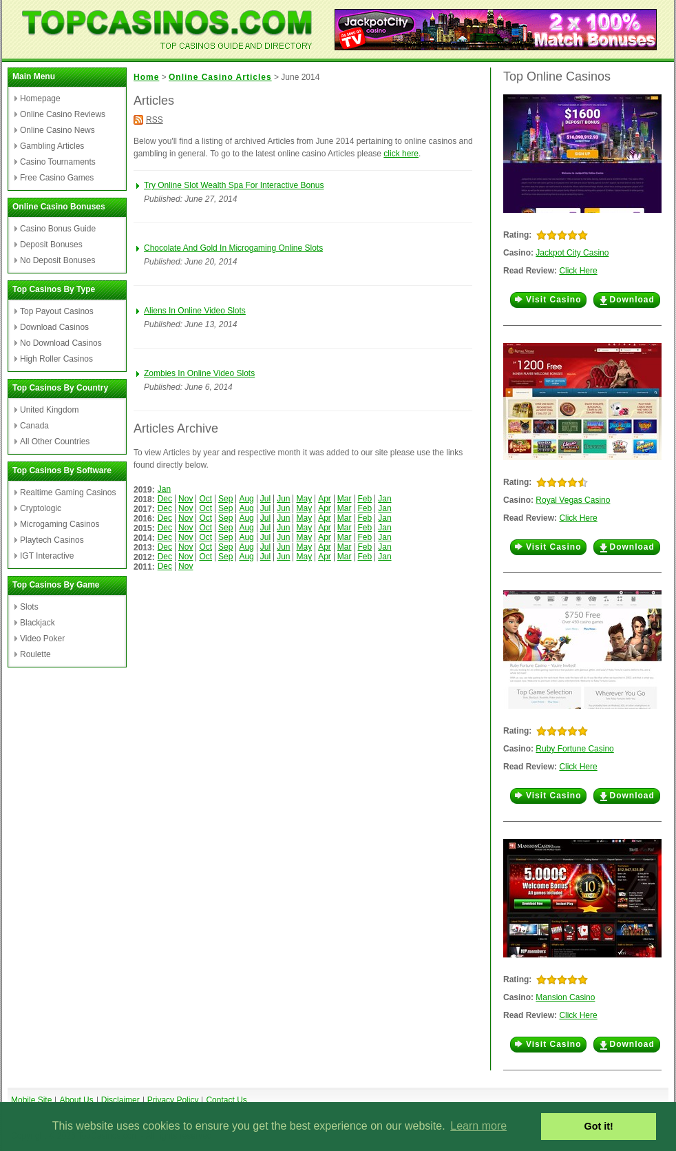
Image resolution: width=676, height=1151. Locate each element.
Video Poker (42, 638)
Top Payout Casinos (57, 311)
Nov (185, 499)
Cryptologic (40, 508)
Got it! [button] (598, 1126)
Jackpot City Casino (572, 253)
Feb (365, 499)
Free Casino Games (57, 178)
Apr (324, 499)
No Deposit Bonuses (57, 260)
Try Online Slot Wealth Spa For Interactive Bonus (234, 185)
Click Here (578, 271)
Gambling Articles (52, 146)
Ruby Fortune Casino (574, 749)
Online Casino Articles (220, 77)
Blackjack (37, 623)
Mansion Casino (565, 997)
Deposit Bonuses (51, 244)
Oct (205, 499)
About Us (76, 1100)
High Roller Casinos (56, 359)
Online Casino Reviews (62, 114)
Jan (164, 489)
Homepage (40, 98)
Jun (283, 499)
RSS (154, 120)
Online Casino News (57, 130)
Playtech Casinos (52, 540)
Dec (165, 499)
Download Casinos (54, 327)
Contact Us (226, 1100)
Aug (246, 499)
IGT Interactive (47, 556)
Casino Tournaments (58, 162)
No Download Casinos (61, 343)
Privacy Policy (173, 1100)
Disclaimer (120, 1100)
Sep (225, 499)
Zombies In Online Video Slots (199, 373)
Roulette (35, 654)
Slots (29, 607)
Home (146, 77)
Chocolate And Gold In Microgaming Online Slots (233, 248)
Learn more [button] (478, 1126)
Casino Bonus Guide (58, 229)
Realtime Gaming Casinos (68, 492)
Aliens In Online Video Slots (195, 310)
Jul (265, 499)
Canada (34, 426)
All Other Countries (54, 441)
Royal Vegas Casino (573, 500)
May (304, 499)
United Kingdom (49, 410)
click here (401, 153)
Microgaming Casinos (59, 524)
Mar (344, 499)
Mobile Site (31, 1100)
